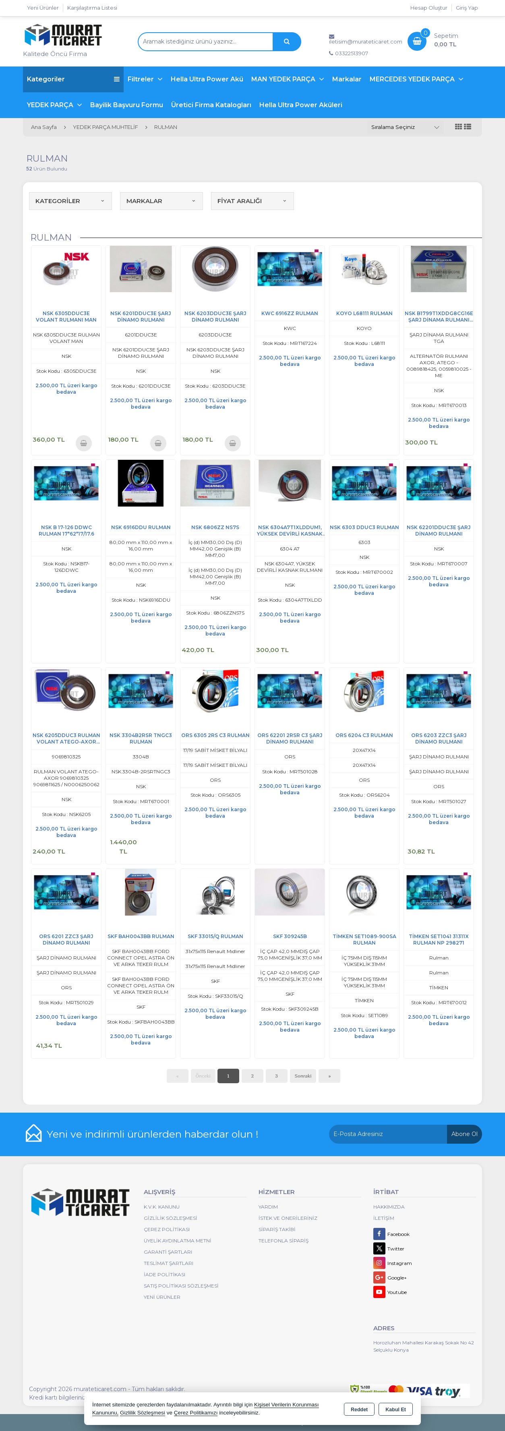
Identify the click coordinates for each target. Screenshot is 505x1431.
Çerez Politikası (167, 1229)
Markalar (347, 79)
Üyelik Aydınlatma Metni (177, 1241)
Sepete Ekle (83, 443)
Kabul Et (395, 1409)
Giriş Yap (467, 7)
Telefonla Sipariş (283, 1241)
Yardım (268, 1207)
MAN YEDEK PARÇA (284, 79)
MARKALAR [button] (161, 201)
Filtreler (141, 79)
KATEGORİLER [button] (70, 201)
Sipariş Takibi (277, 1229)
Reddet (359, 1409)
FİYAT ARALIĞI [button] (252, 201)
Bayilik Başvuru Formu (126, 105)
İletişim (383, 1218)
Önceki (203, 1076)
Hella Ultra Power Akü (207, 79)
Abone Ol (464, 1134)
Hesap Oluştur (428, 7)
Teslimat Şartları (168, 1263)
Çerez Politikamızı (196, 1413)
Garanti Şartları (168, 1252)
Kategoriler (73, 79)
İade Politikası (164, 1274)
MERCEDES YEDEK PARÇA (413, 79)
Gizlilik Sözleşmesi (170, 1218)
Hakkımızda (389, 1207)
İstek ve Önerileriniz (288, 1218)
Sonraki (303, 1076)
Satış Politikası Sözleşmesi (181, 1286)
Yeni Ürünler (162, 1297)
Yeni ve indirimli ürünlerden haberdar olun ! (153, 1134)
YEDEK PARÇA (51, 105)
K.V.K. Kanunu (162, 1207)
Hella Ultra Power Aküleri (300, 105)
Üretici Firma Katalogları (211, 105)
